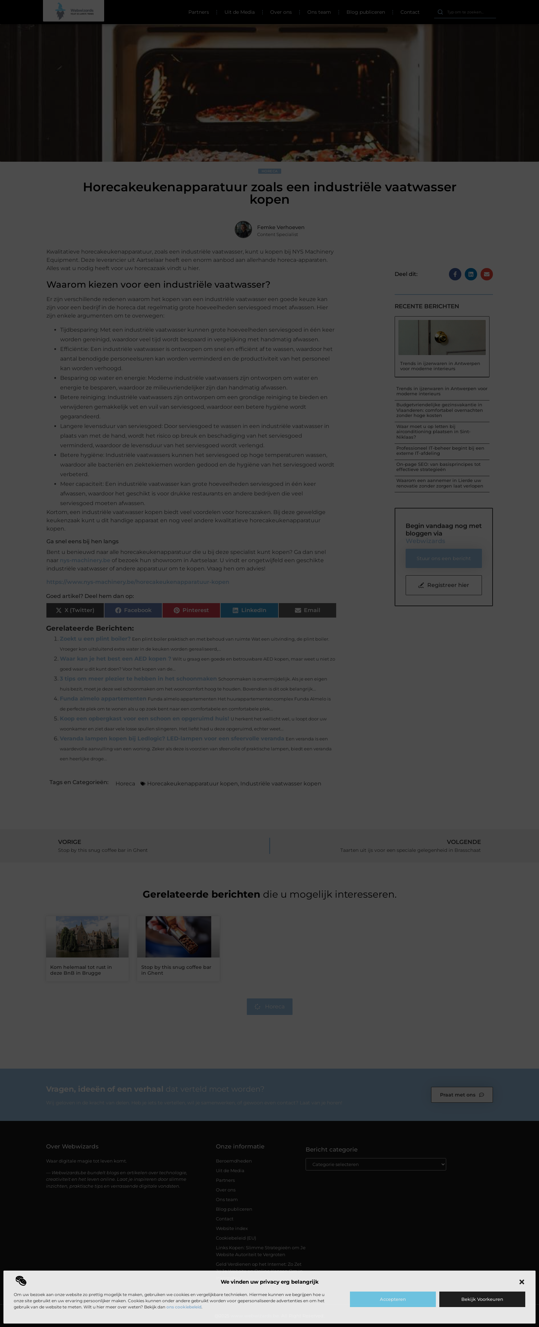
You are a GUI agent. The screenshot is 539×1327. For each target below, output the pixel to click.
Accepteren (393, 1299)
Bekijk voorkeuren (482, 1299)
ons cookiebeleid (183, 1306)
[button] (521, 1281)
